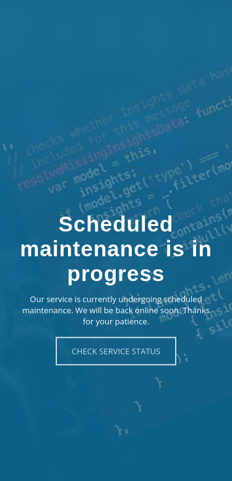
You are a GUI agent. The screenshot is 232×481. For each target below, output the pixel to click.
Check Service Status (116, 351)
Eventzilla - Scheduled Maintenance (116, 17)
